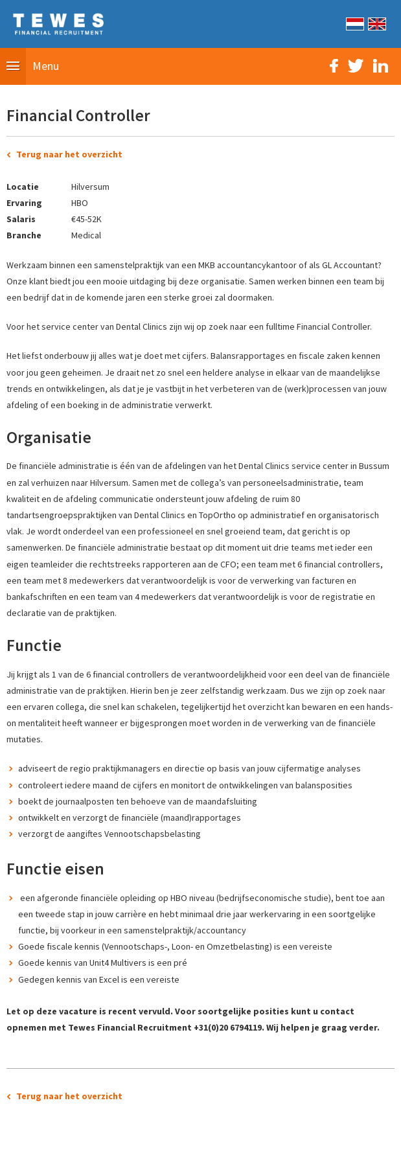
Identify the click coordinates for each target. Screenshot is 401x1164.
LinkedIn (380, 66)
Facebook (334, 66)
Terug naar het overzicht (69, 154)
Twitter (355, 66)
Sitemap (128, 1147)
